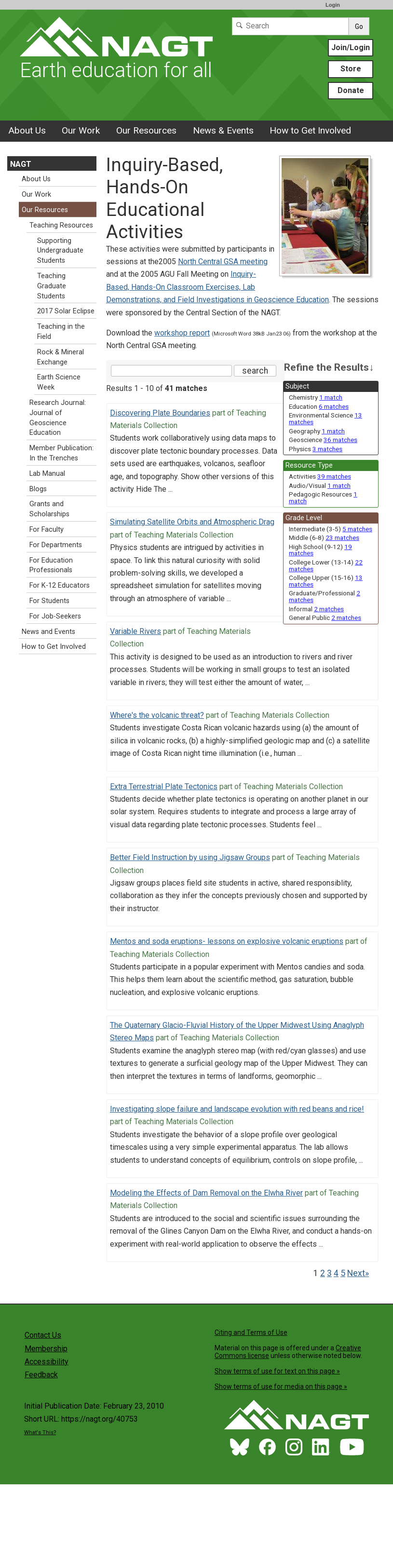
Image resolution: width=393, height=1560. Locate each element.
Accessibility (46, 1361)
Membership (46, 1348)
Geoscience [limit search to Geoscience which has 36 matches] (323, 440)
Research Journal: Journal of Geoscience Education (57, 418)
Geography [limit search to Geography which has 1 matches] (317, 431)
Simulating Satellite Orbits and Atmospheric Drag (192, 521)
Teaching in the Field (61, 332)
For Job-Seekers (55, 616)
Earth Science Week (59, 382)
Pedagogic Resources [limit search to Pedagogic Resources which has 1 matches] (323, 497)
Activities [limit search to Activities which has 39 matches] (320, 476)
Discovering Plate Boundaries (160, 412)
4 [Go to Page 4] (336, 1273)
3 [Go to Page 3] (329, 1273)
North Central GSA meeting (223, 261)
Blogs (38, 489)
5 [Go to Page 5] (342, 1273)
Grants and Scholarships (49, 509)
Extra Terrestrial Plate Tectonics (163, 786)
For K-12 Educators (59, 585)
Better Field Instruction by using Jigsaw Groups (190, 857)
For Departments (55, 545)
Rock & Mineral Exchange (60, 357)
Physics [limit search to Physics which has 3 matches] (315, 449)
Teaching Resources (61, 225)
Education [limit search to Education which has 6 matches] (319, 406)
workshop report (182, 332)
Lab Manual (47, 474)
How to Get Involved (310, 130)
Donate (351, 90)
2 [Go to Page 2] (322, 1273)
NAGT (20, 164)
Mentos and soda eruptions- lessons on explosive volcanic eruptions (226, 941)
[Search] (290, 26)
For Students (49, 601)
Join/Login (350, 47)
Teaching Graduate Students (51, 286)
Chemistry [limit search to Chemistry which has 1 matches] (315, 397)
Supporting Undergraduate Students (60, 251)
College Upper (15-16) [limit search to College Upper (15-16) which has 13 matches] (326, 581)
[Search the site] (171, 371)
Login (332, 5)
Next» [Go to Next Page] (358, 1273)
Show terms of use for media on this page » (281, 1386)
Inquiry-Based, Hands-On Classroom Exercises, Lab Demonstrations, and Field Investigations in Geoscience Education (217, 286)
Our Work (81, 130)
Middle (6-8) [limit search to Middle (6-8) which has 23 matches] (324, 537)
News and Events (48, 632)
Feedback (41, 1374)
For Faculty (46, 529)
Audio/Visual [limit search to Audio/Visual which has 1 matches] (320, 485)
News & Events (223, 130)
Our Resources (146, 130)
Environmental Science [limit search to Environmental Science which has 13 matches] (325, 418)
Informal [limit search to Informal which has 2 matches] (316, 609)
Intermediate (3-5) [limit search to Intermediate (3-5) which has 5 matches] (330, 529)
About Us (27, 130)
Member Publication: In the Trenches (61, 453)
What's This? (40, 1432)
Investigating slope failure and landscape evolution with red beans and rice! (237, 1109)
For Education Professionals (51, 565)
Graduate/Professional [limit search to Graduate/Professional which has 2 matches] (324, 596)
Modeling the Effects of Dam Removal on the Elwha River (206, 1192)
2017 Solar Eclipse (66, 311)
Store (350, 68)
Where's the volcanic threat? (157, 715)
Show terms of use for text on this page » (277, 1371)
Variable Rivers (135, 631)
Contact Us (43, 1335)
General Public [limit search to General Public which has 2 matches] (325, 617)
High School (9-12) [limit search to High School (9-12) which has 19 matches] (320, 550)
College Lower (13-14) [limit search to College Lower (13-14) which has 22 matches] (326, 565)
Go (359, 26)
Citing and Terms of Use (251, 1332)
